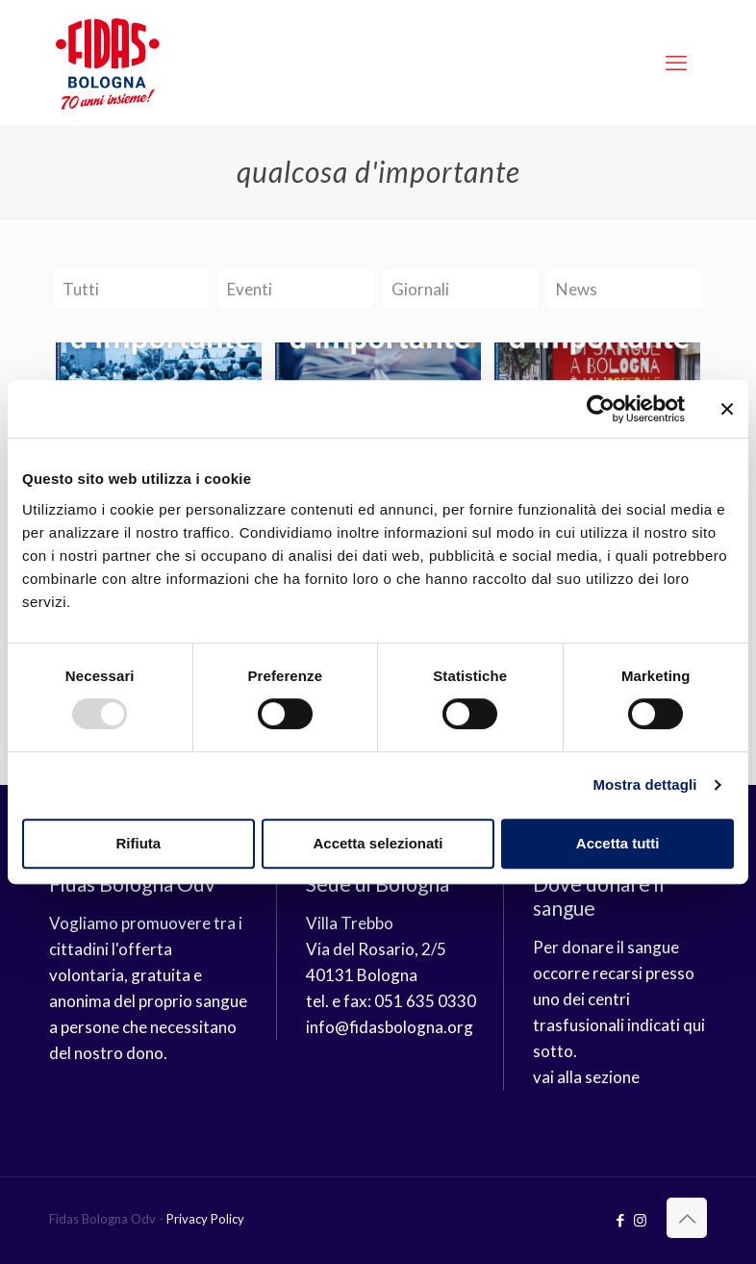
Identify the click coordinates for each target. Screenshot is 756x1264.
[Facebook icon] (620, 1219)
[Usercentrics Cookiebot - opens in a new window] (601, 408)
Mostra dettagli (644, 784)
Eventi (249, 289)
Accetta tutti (618, 843)
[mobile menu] (676, 62)
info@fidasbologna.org (389, 1027)
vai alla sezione (586, 1077)
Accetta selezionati (377, 843)
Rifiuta (138, 843)
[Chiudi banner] (727, 409)
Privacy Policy (205, 1218)
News (576, 289)
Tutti (81, 289)
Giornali (420, 289)
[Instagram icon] (640, 1219)
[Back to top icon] (687, 1218)
